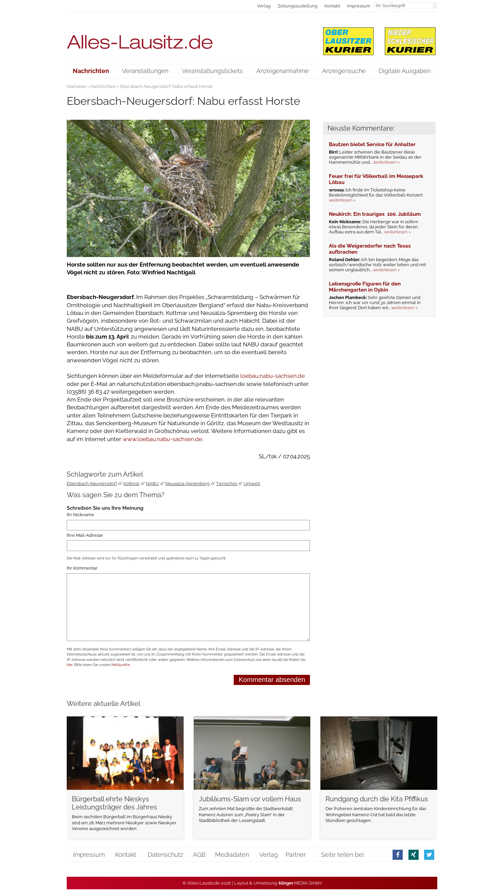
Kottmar (131, 483)
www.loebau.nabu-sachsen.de (162, 439)
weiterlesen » (386, 162)
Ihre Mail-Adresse (85, 535)
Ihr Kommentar (82, 568)
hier (69, 665)
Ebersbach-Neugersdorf (92, 483)
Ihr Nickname (80, 515)
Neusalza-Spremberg (187, 483)
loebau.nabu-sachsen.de (272, 375)
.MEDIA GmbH (300, 883)
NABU (152, 483)
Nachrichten (103, 86)
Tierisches (226, 483)
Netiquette (120, 665)
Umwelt (252, 483)
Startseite (76, 86)
